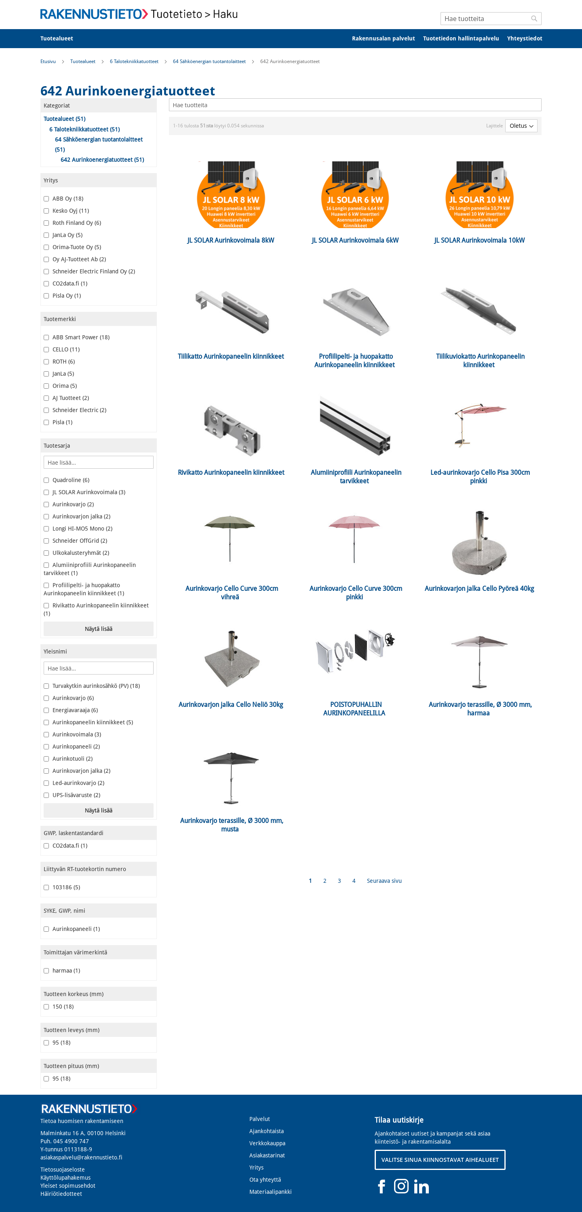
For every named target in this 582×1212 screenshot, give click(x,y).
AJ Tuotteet (66, 398)
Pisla (58, 422)
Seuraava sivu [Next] (384, 881)
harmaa (62, 970)
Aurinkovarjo (69, 504)
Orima (60, 386)
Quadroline (66, 480)
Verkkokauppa (267, 1143)
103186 (62, 887)
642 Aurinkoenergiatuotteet (102, 160)
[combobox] (491, 18)
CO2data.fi (65, 283)
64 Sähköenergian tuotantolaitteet (210, 61)
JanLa (59, 373)
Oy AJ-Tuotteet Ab (75, 259)
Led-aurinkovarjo (74, 783)
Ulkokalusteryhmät (76, 553)
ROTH (59, 361)
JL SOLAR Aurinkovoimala (84, 492)
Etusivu (48, 61)
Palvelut (259, 1119)
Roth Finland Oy (72, 223)
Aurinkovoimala (72, 734)
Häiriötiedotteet (61, 1194)
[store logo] (141, 14)
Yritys (256, 1167)
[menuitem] (62, 38)
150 (59, 1006)
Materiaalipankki (270, 1192)
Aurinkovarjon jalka (77, 516)
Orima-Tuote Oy (72, 247)
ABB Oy (63, 198)
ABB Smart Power (77, 337)
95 (57, 1042)
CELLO (62, 349)
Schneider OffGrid (75, 540)
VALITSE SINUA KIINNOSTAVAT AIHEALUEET (440, 1159)
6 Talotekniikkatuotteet (135, 61)
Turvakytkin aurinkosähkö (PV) (92, 686)
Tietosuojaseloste (62, 1169)
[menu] (291, 38)
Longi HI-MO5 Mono (78, 528)
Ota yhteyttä (265, 1179)
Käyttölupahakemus (65, 1177)
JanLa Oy (63, 235)
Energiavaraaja (71, 710)
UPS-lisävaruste (72, 795)
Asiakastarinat (267, 1155)
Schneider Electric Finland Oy (89, 271)
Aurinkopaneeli (72, 746)
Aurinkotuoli (68, 758)
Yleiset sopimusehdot (67, 1185)
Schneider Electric (75, 410)
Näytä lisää (98, 629)
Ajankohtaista (266, 1131)
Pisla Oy (62, 295)
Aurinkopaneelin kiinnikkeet (88, 722)
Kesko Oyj (66, 210)
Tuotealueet (83, 61)
